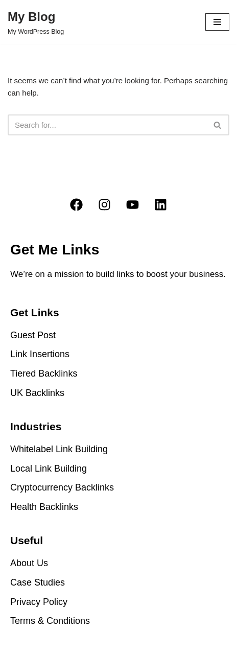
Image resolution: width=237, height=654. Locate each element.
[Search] (107, 124)
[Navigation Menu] (217, 22)
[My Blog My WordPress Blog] (36, 22)
